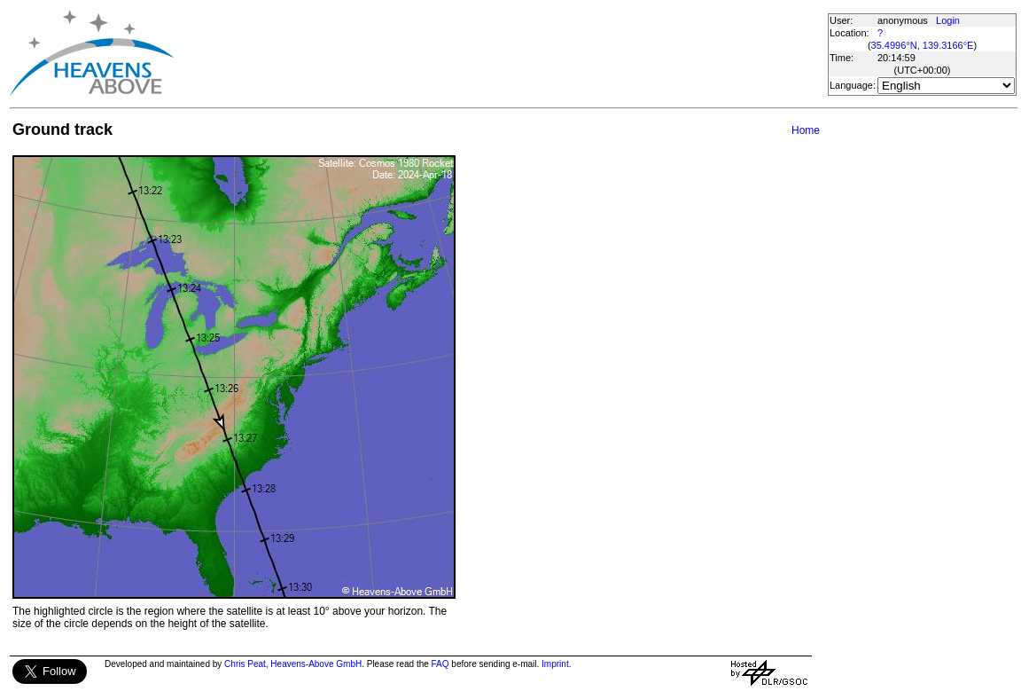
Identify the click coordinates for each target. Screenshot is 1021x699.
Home (805, 130)
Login (948, 20)
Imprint (555, 664)
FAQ (440, 664)
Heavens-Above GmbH (316, 664)
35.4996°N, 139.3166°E (922, 45)
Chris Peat (245, 664)
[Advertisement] (499, 53)
